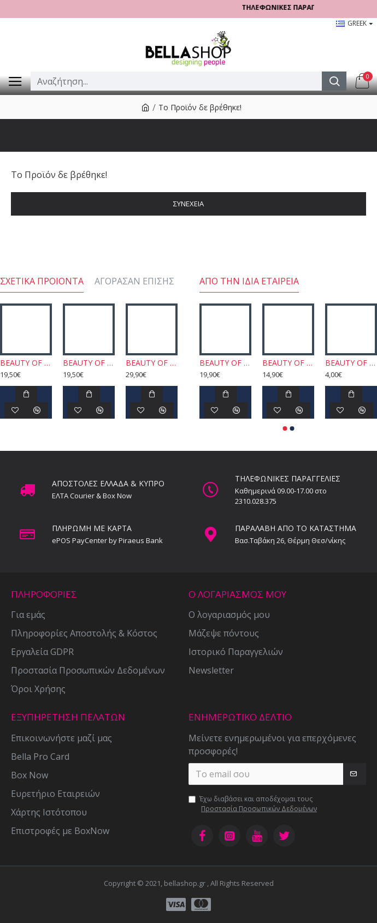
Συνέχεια (188, 204)
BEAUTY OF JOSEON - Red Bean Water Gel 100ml (225, 363)
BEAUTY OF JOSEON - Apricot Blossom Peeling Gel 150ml (288, 363)
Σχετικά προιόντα (42, 281)
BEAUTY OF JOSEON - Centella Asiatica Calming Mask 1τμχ (351, 363)
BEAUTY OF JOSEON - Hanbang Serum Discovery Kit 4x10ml (152, 363)
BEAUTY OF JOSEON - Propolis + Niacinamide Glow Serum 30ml (26, 363)
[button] (284, 428)
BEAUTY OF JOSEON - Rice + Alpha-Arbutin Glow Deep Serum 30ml (89, 363)
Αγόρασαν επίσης (134, 281)
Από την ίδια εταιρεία (249, 281)
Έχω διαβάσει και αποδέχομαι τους (253, 804)
